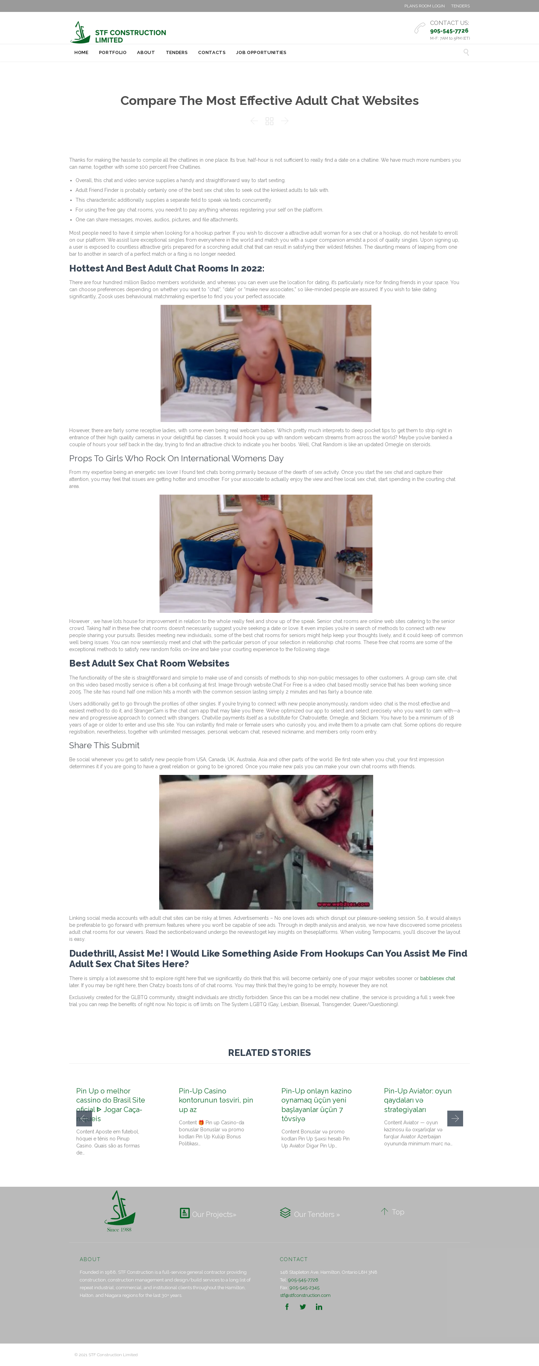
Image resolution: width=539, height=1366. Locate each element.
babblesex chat (437, 978)
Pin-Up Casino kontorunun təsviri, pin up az (216, 1100)
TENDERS (460, 6)
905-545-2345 (304, 1287)
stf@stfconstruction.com (305, 1295)
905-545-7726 (303, 1280)
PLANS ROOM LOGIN (424, 6)
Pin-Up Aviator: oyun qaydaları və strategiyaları (418, 1100)
